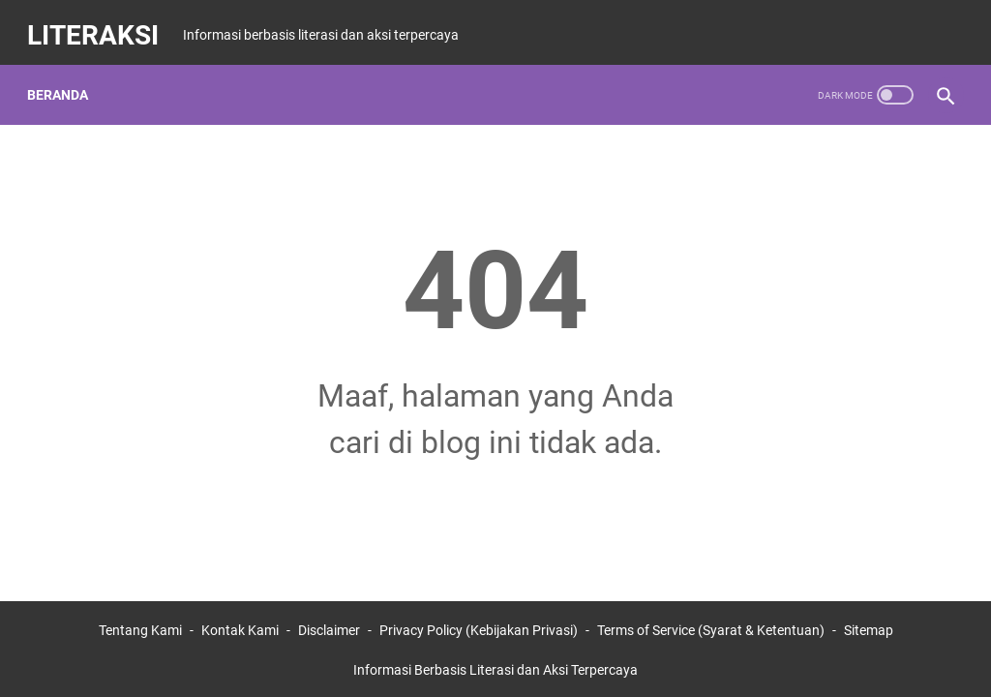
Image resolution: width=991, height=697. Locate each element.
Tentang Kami (140, 627)
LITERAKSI (100, 23)
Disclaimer (329, 627)
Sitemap (868, 627)
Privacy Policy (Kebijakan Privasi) (478, 627)
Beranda (65, 76)
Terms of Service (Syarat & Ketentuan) (711, 627)
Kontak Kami (240, 627)
